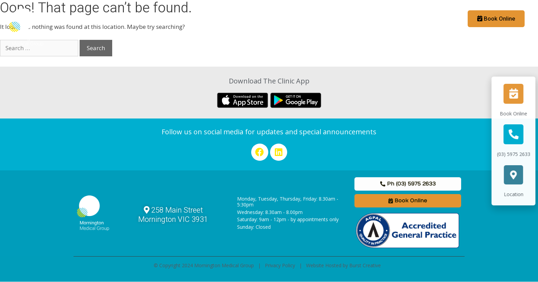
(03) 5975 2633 (517, 154)
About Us (129, 18)
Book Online (517, 113)
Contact (394, 18)
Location (517, 194)
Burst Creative (365, 265)
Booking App (438, 19)
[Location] (517, 174)
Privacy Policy (280, 265)
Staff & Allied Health (304, 18)
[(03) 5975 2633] (517, 134)
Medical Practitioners (242, 18)
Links (368, 18)
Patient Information (180, 19)
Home (101, 18)
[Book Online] (517, 94)
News (346, 18)
